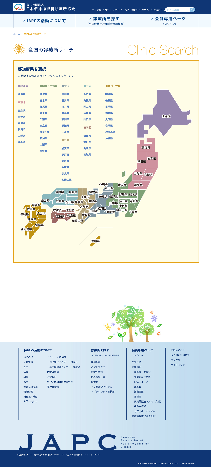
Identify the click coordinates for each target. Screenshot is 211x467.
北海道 (21, 94)
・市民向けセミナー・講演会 (62, 362)
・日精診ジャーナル (101, 386)
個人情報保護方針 (180, 355)
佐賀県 (109, 100)
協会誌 (94, 381)
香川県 (87, 142)
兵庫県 (65, 167)
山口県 (87, 119)
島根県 (87, 100)
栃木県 (43, 100)
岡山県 (87, 106)
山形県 (21, 135)
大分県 (109, 119)
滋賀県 (65, 148)
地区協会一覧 (98, 376)
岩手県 (21, 116)
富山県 (65, 94)
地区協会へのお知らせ (146, 411)
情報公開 (28, 391)
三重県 (65, 132)
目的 (26, 366)
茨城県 (43, 94)
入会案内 (51, 376)
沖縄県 (109, 138)
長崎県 (109, 106)
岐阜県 (65, 113)
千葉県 (43, 119)
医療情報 (136, 366)
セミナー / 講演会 (56, 357)
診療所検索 (97, 372)
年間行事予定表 (142, 376)
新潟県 (43, 138)
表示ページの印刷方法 (153, 9)
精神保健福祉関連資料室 (60, 381)
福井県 (65, 106)
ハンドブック (98, 366)
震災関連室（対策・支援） (148, 401)
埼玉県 (43, 113)
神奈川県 (45, 132)
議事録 (137, 386)
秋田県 (21, 129)
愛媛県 (87, 148)
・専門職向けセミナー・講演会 (63, 366)
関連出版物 (53, 386)
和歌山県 (67, 179)
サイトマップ (112, 9)
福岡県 (109, 94)
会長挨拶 (28, 362)
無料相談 (96, 362)
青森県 (21, 110)
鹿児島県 (110, 132)
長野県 (43, 151)
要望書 (137, 396)
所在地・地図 (31, 396)
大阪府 (65, 161)
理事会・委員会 (142, 372)
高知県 (87, 154)
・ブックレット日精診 (103, 391)
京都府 (65, 154)
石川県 (65, 100)
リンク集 (96, 9)
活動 (26, 372)
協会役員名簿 (31, 386)
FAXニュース (141, 381)
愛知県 (65, 125)
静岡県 (65, 119)
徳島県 (87, 135)
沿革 (26, 381)
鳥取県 (87, 94)
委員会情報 (140, 406)
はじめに (28, 357)
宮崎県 (109, 125)
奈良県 (65, 173)
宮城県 (21, 123)
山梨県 (43, 144)
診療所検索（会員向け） (145, 416)
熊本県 (109, 113)
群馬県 (43, 106)
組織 (26, 376)
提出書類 (139, 391)
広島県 (87, 113)
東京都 (43, 125)
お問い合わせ (130, 9)
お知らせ (136, 362)
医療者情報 (53, 372)
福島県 (21, 142)
